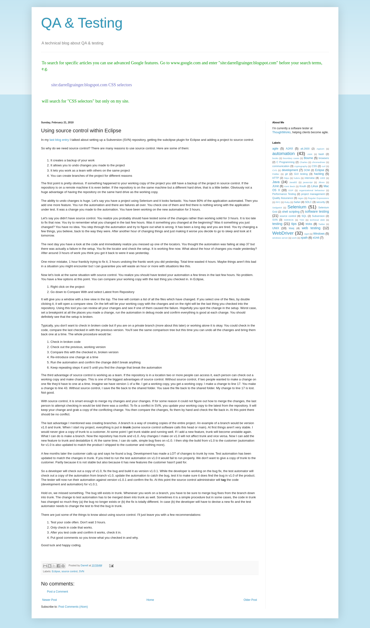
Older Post (250, 600)
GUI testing (301, 173)
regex (300, 198)
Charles (303, 162)
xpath (304, 237)
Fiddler (275, 174)
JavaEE (293, 182)
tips (294, 224)
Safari (297, 202)
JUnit (275, 186)
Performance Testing (284, 194)
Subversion (318, 216)
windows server (280, 238)
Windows (319, 233)
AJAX (289, 148)
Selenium (296, 206)
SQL (304, 216)
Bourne (308, 158)
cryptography (300, 166)
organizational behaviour (312, 190)
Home (150, 600)
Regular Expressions (318, 198)
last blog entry (59, 140)
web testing (311, 228)
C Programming (285, 162)
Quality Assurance (282, 198)
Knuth (302, 186)
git (286, 173)
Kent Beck (289, 186)
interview (310, 177)
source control (70, 571)
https (286, 178)
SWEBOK (289, 220)
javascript (308, 182)
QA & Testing (82, 23)
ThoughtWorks (281, 132)
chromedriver (318, 162)
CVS (274, 170)
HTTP (275, 177)
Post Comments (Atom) (73, 606)
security (320, 202)
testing (277, 224)
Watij (291, 228)
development (290, 170)
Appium (320, 148)
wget (306, 233)
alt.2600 (304, 148)
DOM (307, 170)
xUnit (316, 237)
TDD (301, 220)
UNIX (275, 228)
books (275, 158)
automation (283, 153)
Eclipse (56, 571)
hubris (297, 178)
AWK (310, 154)
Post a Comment (57, 591)
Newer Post (49, 600)
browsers (324, 158)
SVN (81, 571)
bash (321, 154)
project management (313, 194)
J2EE (322, 178)
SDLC (308, 202)
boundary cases (291, 158)
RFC (278, 202)
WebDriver (283, 233)
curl (323, 166)
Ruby (287, 202)
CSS (314, 166)
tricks (309, 224)
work (294, 238)
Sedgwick (277, 207)
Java (275, 182)
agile (275, 148)
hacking (319, 174)
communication (281, 166)
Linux (314, 186)
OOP (290, 190)
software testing (317, 211)
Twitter (321, 224)
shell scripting (290, 211)
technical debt (317, 220)
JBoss (322, 182)
